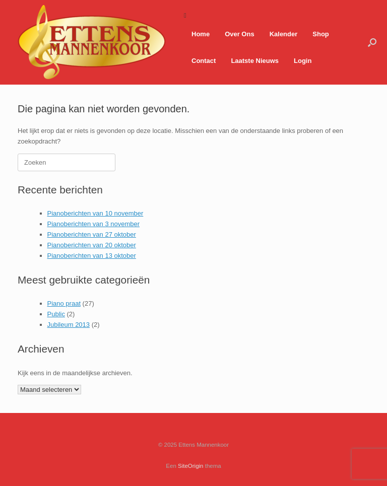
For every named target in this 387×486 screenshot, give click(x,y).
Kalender (284, 34)
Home (200, 34)
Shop (320, 34)
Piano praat (64, 303)
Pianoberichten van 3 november (93, 224)
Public (56, 314)
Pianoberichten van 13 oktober (91, 255)
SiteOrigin (191, 466)
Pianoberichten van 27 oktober (91, 234)
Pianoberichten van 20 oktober (91, 245)
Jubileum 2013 (68, 324)
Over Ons (239, 34)
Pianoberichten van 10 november (95, 213)
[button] (372, 42)
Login (302, 60)
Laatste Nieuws (255, 60)
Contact (203, 60)
